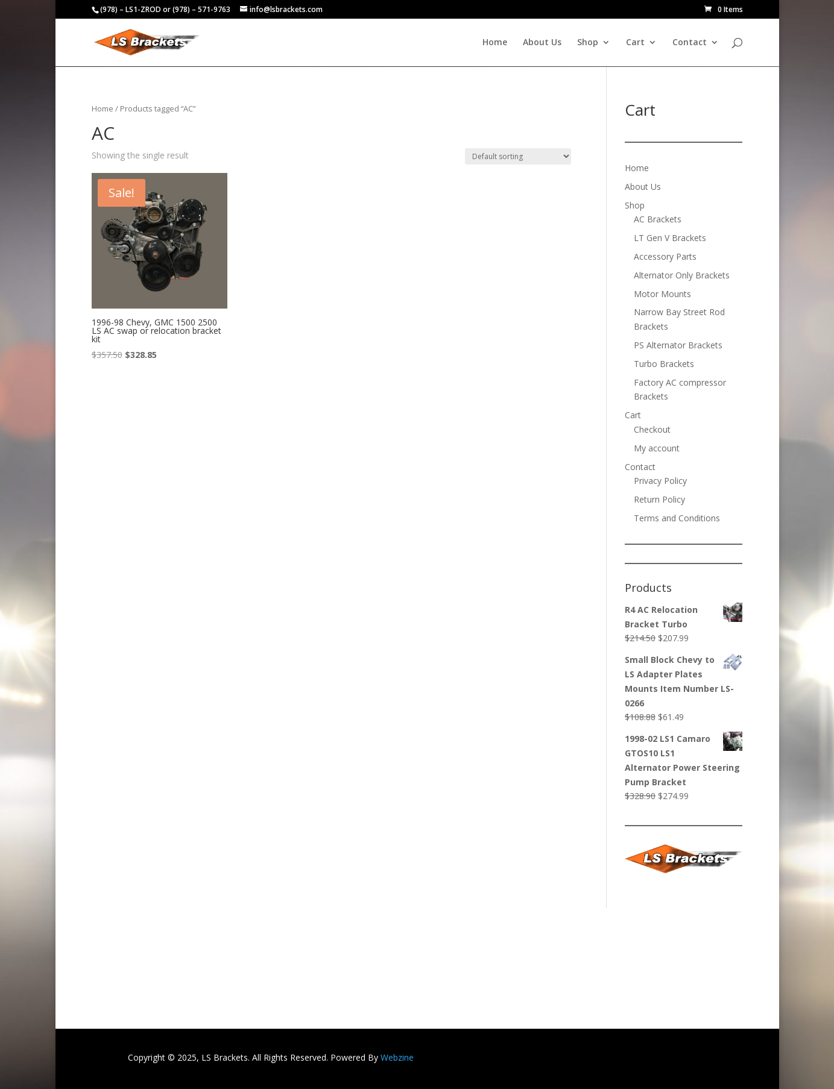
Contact (689, 43)
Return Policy (659, 499)
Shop (587, 43)
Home (494, 43)
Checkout (652, 429)
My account (657, 448)
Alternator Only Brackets (682, 275)
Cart (635, 43)
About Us (542, 43)
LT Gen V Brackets (670, 237)
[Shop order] (518, 156)
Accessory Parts (665, 256)
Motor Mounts (662, 294)
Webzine (397, 1057)
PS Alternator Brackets (678, 345)
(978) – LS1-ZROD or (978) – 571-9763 (165, 9)
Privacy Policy (660, 480)
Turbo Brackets (664, 363)
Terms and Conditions (677, 518)
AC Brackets (657, 219)
